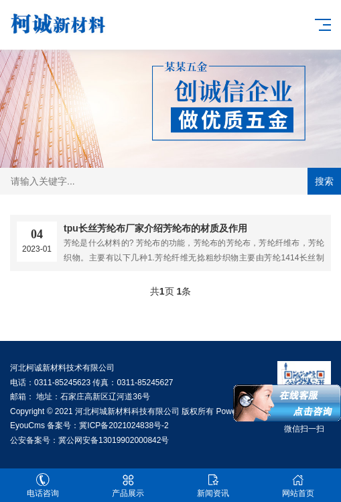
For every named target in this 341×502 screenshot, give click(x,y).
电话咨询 (42, 485)
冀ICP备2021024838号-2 (123, 425)
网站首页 (298, 485)
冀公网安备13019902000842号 (113, 440)
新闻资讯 (213, 485)
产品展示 (127, 485)
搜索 (324, 181)
